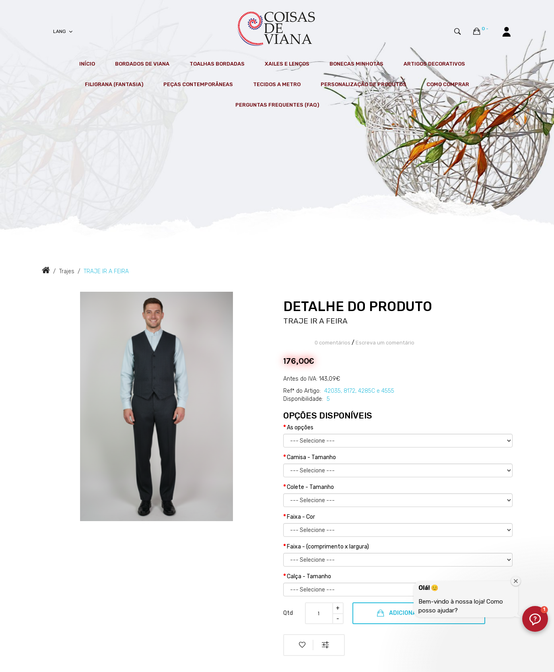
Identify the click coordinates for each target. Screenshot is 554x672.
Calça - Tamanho (309, 576)
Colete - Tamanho (310, 487)
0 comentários (332, 343)
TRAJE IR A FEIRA (106, 271)
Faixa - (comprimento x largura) (328, 546)
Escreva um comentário (385, 343)
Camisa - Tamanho (311, 457)
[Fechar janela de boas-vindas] (516, 581)
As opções (300, 427)
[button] (535, 619)
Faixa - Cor (301, 516)
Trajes (66, 271)
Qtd (288, 613)
